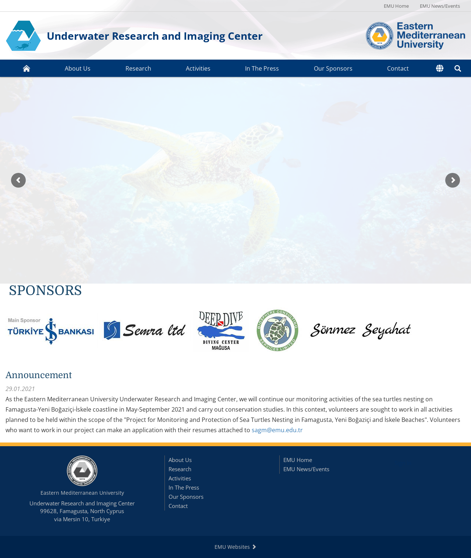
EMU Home (396, 6)
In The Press (262, 68)
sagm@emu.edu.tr (277, 430)
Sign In (402, 462)
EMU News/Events (440, 6)
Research (138, 68)
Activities (198, 68)
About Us (78, 68)
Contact (398, 68)
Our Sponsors (333, 68)
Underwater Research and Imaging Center (155, 36)
